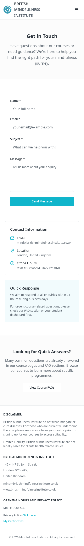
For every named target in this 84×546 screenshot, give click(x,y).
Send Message (42, 201)
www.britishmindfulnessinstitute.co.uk (29, 489)
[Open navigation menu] (76, 9)
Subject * (16, 139)
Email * (15, 119)
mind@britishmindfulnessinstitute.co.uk (30, 484)
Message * (17, 159)
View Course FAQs (42, 387)
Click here (29, 515)
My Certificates (13, 521)
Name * (15, 101)
